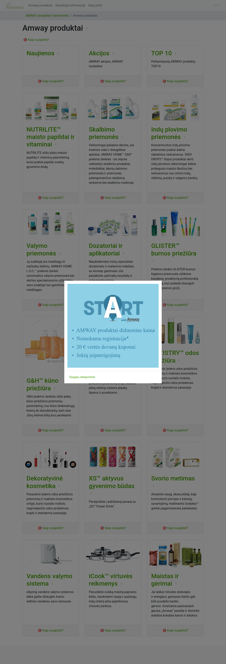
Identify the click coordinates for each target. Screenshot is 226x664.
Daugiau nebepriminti (82, 377)
